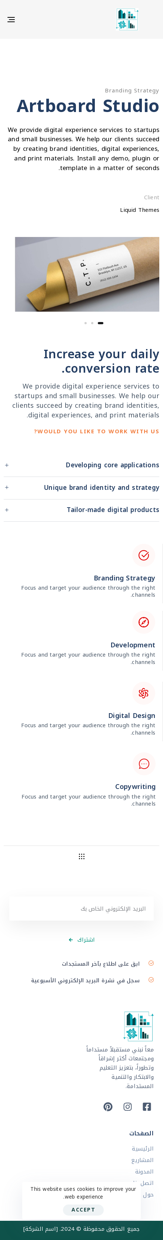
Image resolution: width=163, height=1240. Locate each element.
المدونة (144, 1172)
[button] (81, 466)
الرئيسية (143, 1149)
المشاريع (142, 1160)
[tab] (81, 466)
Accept (83, 1210)
